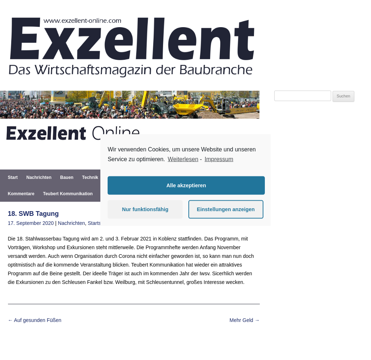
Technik (90, 177)
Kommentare (21, 193)
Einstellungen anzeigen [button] (226, 209)
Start (13, 177)
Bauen (67, 177)
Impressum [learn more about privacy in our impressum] (219, 159)
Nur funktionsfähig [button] (145, 209)
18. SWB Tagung (33, 213)
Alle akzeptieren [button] (186, 185)
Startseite (98, 223)
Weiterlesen (183, 159)
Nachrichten (38, 177)
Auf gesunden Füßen (35, 320)
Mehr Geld (245, 320)
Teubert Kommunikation (68, 193)
